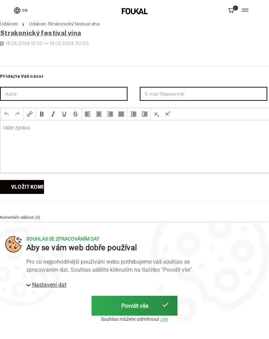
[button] (6, 114)
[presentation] (6, 114)
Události (9, 23)
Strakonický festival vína (40, 33)
